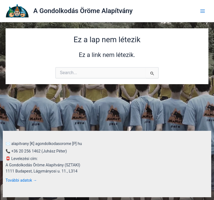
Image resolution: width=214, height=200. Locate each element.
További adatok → (21, 180)
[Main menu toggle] (202, 11)
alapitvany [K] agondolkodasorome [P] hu (46, 143)
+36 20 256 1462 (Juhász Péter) (39, 151)
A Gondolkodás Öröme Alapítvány (83, 11)
